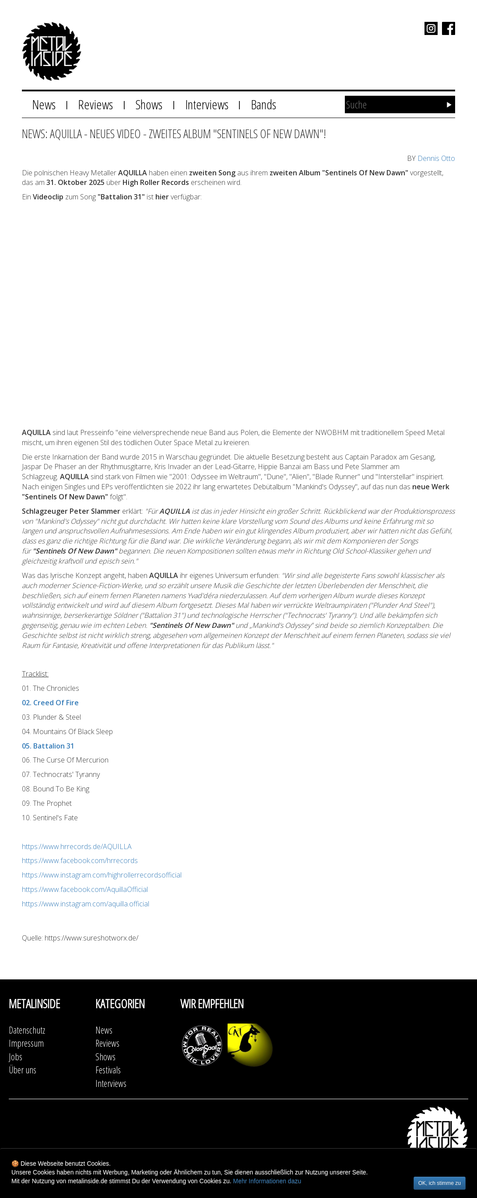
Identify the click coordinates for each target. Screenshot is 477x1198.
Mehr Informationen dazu (267, 1180)
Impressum (26, 1043)
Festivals (108, 1069)
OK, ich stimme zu (439, 1183)
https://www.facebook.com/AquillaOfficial (85, 889)
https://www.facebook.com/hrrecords (80, 860)
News (44, 104)
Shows (148, 104)
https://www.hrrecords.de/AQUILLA (77, 846)
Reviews (95, 104)
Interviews (206, 104)
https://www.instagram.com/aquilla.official (85, 904)
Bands (263, 104)
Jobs (15, 1056)
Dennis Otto (436, 158)
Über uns (22, 1069)
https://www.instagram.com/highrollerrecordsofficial (102, 875)
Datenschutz (27, 1030)
